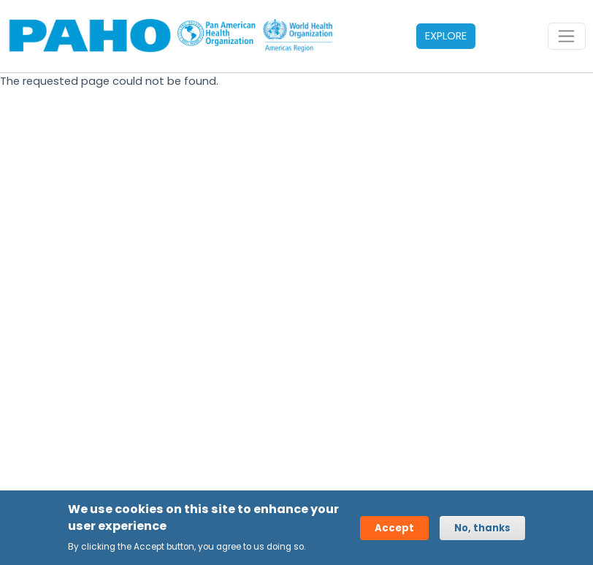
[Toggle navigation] (567, 36)
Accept (394, 528)
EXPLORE (446, 36)
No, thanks (482, 528)
